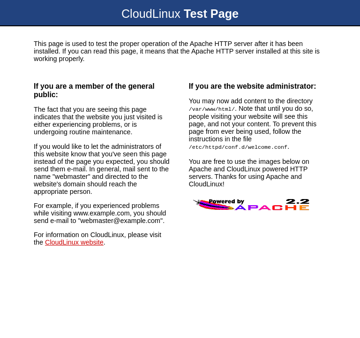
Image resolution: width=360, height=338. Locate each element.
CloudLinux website (74, 242)
